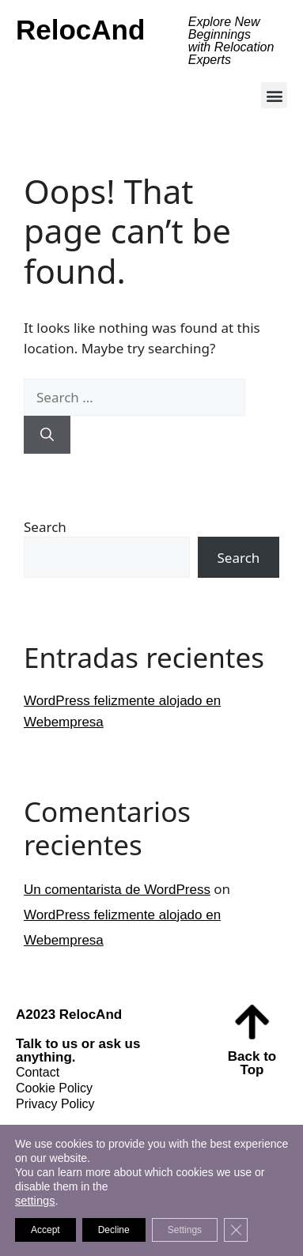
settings (35, 1200)
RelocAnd (80, 29)
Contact (37, 1072)
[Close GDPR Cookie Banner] (236, 1230)
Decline (114, 1229)
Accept (45, 1229)
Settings (185, 1229)
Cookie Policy (54, 1088)
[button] (274, 95)
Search (45, 527)
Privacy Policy (55, 1104)
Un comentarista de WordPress (117, 889)
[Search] (47, 435)
